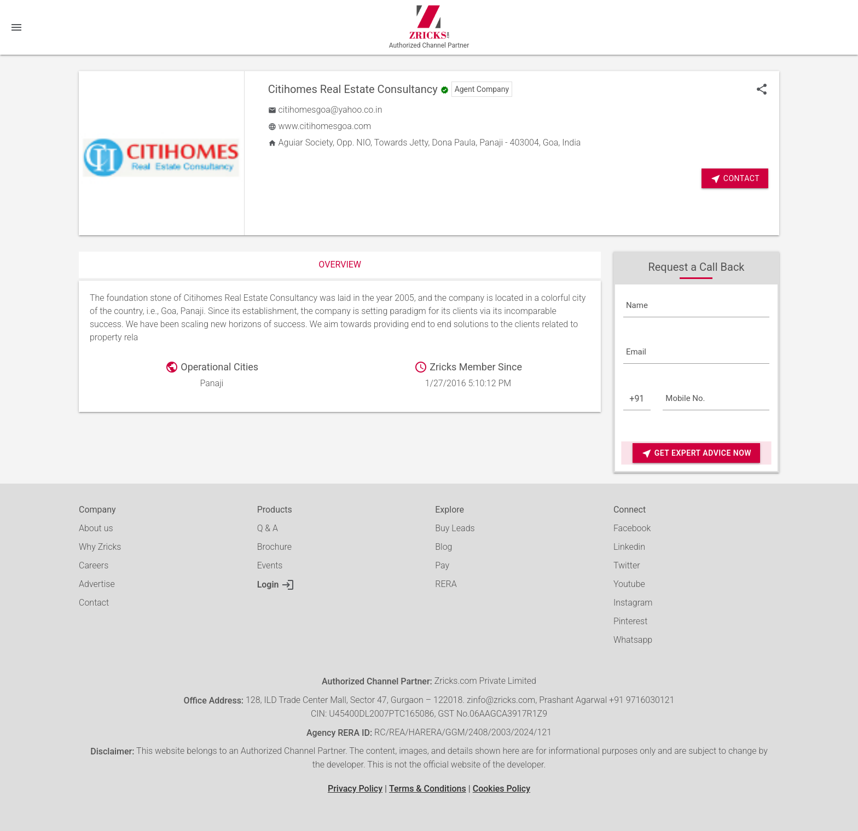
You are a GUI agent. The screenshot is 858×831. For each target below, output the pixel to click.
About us (96, 528)
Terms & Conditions (427, 788)
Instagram (633, 602)
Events (270, 565)
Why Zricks (100, 547)
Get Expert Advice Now (696, 453)
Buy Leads (454, 528)
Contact (735, 178)
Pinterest (630, 621)
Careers (93, 565)
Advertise (97, 584)
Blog (443, 547)
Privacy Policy (355, 788)
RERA (445, 584)
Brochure (274, 547)
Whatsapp (632, 640)
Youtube (629, 584)
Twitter (626, 565)
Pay (442, 565)
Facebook (632, 528)
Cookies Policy (501, 788)
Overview (339, 264)
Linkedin (629, 547)
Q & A (267, 528)
